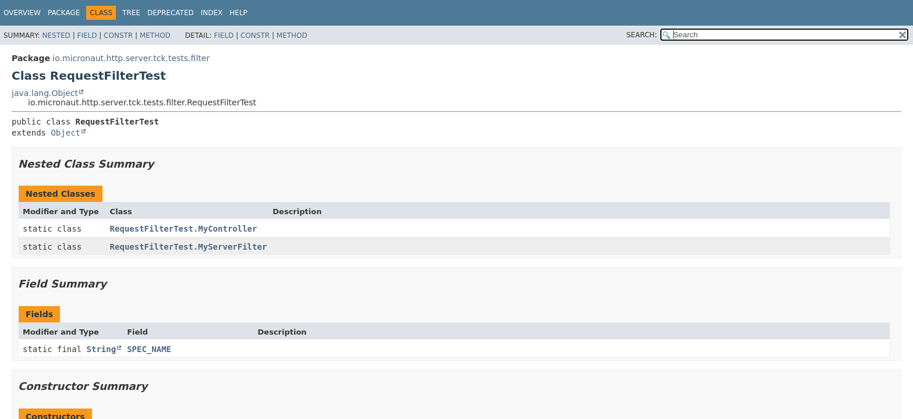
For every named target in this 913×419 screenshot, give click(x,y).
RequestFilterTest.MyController (183, 228)
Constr (118, 35)
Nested (56, 35)
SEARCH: (642, 35)
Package (64, 13)
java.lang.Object (45, 93)
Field (87, 35)
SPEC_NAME (149, 349)
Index (212, 13)
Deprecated (170, 13)
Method (155, 35)
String (101, 349)
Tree (131, 13)
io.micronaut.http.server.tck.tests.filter (131, 58)
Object (65, 132)
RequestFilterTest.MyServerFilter (188, 246)
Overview (22, 13)
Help (238, 13)
